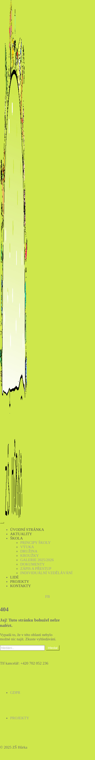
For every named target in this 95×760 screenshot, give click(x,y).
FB (47, 597)
